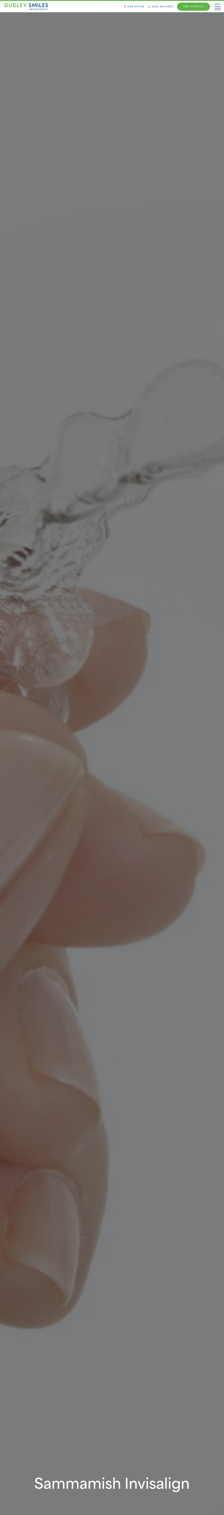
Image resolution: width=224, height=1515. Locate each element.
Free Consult (193, 7)
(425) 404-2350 (160, 7)
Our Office (134, 7)
